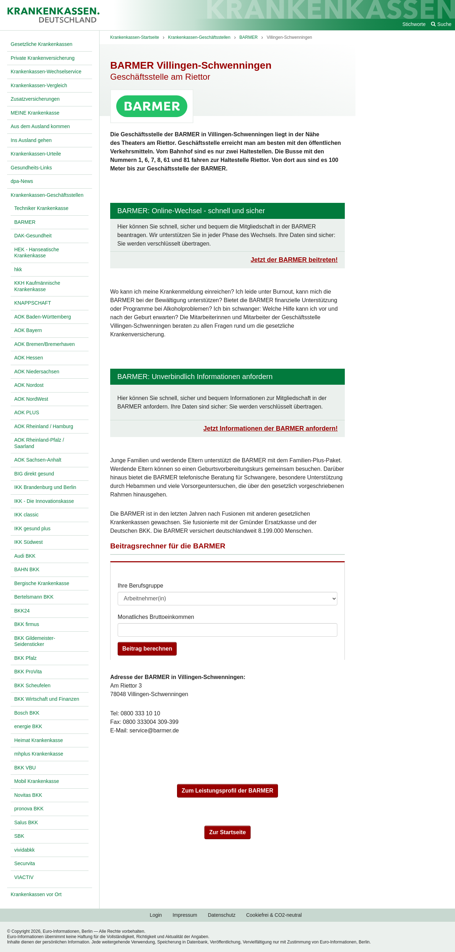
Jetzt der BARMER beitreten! (294, 259)
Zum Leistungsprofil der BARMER (227, 791)
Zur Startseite (227, 832)
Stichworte (413, 24)
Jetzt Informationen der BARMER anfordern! (270, 428)
